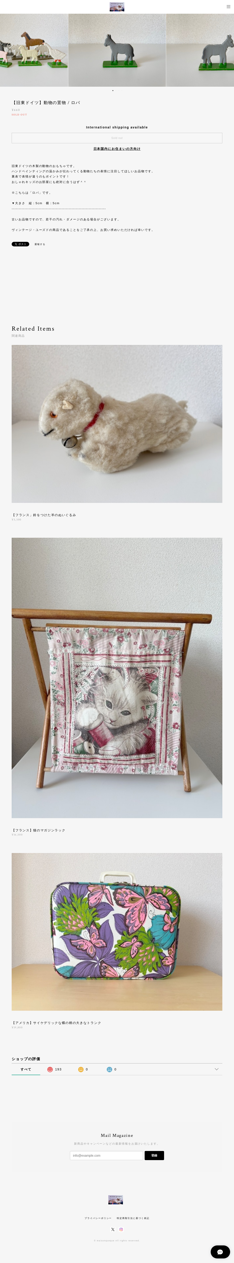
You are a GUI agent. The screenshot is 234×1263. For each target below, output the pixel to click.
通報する (40, 244)
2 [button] (115, 90)
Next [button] (227, 50)
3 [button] (118, 90)
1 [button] (112, 90)
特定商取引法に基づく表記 (133, 1218)
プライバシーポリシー (98, 1218)
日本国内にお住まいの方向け (117, 149)
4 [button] (121, 90)
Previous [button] (7, 50)
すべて (26, 1069)
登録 (154, 1155)
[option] (117, 50)
